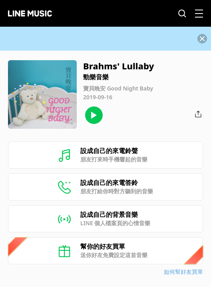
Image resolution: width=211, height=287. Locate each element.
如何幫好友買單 (183, 271)
